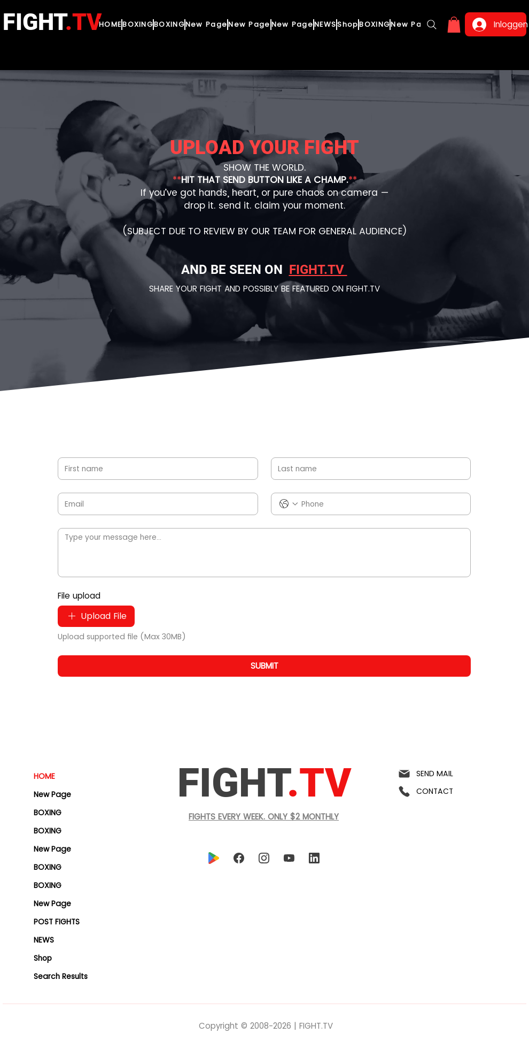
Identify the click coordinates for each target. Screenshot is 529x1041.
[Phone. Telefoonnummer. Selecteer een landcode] (288, 503)
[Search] (432, 24)
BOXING (47, 812)
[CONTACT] (439, 791)
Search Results (61, 976)
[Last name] (367, 468)
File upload (79, 595)
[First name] (154, 468)
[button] (454, 25)
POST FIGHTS (57, 921)
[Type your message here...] (264, 552)
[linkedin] (313, 857)
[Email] (154, 504)
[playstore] (213, 857)
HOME (44, 776)
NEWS (44, 940)
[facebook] (238, 857)
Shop (43, 958)
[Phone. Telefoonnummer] (381, 504)
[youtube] (288, 857)
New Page (52, 794)
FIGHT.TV (318, 269)
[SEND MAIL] (439, 773)
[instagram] (263, 857)
